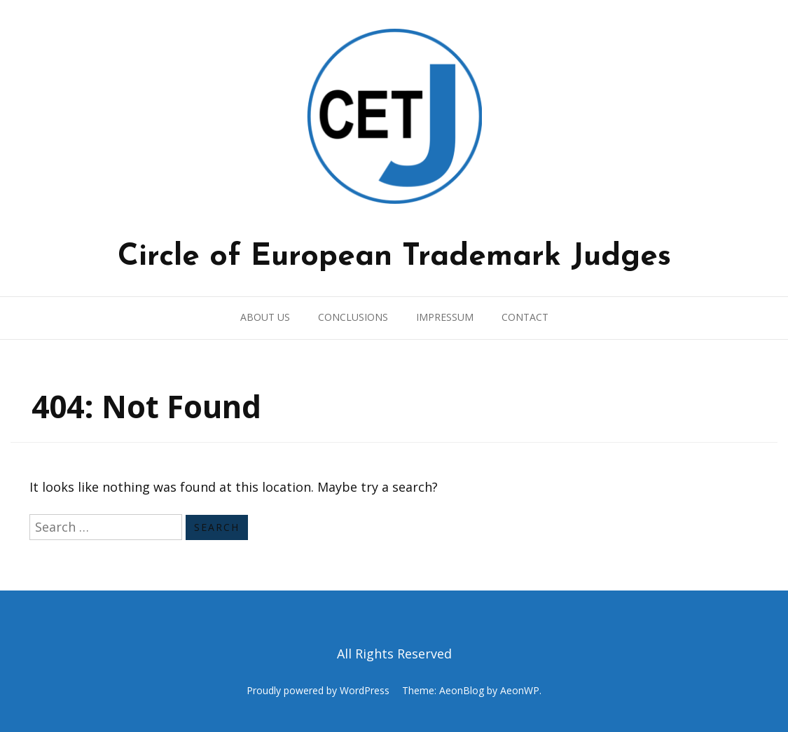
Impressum (445, 317)
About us (265, 317)
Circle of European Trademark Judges (394, 257)
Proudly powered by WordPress (318, 690)
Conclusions (353, 317)
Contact (525, 317)
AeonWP (519, 690)
